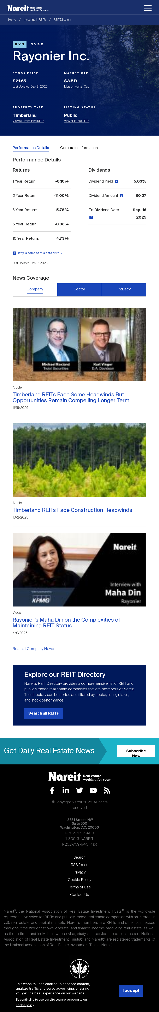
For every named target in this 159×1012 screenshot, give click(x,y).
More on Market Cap (76, 86)
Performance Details (31, 148)
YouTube (93, 790)
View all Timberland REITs (28, 121)
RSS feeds (79, 865)
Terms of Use (79, 887)
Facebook (52, 790)
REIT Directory (62, 19)
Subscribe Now (136, 753)
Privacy (79, 872)
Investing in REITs (35, 19)
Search (79, 857)
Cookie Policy (79, 880)
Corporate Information (79, 148)
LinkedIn (65, 790)
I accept (131, 991)
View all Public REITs (76, 121)
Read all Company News (33, 649)
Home (12, 19)
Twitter (79, 790)
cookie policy (25, 1005)
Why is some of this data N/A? (38, 253)
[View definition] (116, 181)
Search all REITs (43, 713)
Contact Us (79, 895)
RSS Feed (107, 790)
